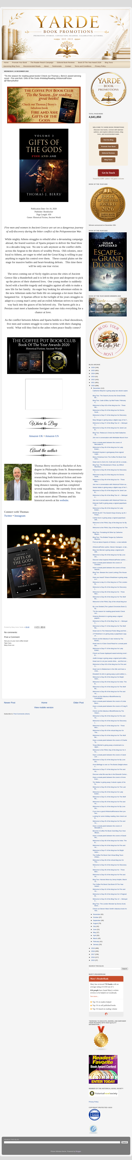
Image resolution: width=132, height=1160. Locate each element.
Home (6, 62)
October (96, 917)
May (94, 932)
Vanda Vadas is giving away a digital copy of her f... (110, 487)
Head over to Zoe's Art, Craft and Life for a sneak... (110, 462)
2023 (93, 376)
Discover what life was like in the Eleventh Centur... (110, 774)
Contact (68, 66)
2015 (93, 960)
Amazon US (52, 436)
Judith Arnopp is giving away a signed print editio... (110, 658)
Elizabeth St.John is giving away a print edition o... (110, 674)
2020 (93, 385)
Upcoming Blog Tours (11, 66)
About (46, 66)
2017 (93, 954)
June (95, 929)
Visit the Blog (108, 140)
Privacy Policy (100, 66)
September (97, 920)
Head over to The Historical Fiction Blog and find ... (110, 631)
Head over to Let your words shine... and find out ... (110, 661)
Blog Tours (109, 62)
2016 (93, 957)
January (96, 944)
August (95, 923)
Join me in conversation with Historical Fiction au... (110, 484)
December (97, 388)
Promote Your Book (19, 62)
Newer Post (9, 702)
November (97, 914)
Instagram (19, 515)
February (96, 941)
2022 (93, 379)
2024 (93, 373)
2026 (93, 367)
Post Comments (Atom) (22, 714)
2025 (93, 370)
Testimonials (57, 66)
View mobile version (44, 707)
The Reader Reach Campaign (41, 62)
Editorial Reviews (108, 153)
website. (64, 500)
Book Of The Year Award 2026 (89, 62)
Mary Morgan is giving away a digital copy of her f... (110, 420)
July (94, 926)
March (95, 938)
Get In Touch (108, 173)
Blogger (78, 1151)
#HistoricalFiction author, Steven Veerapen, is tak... (110, 547)
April (95, 935)
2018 (93, 951)
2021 (93, 382)
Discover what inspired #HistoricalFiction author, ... (110, 560)
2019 (93, 948)
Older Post (78, 702)
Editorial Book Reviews (65, 62)
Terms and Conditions (83, 66)
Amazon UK (36, 436)
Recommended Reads (31, 66)
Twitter (8, 515)
